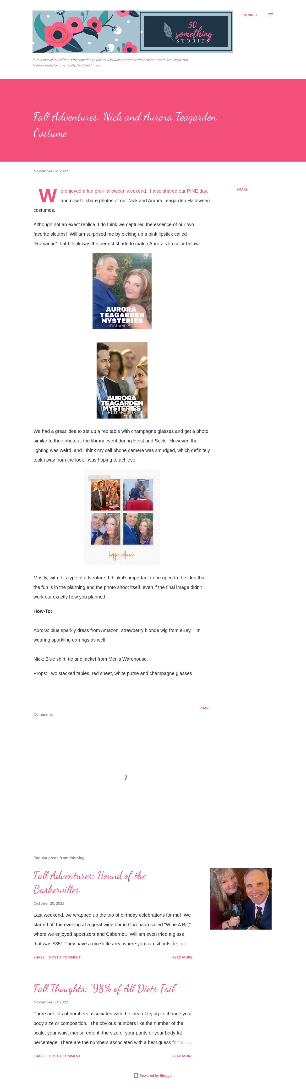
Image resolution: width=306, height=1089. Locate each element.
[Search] (250, 15)
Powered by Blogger (153, 1075)
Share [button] (242, 189)
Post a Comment (65, 957)
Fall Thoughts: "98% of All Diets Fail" (105, 988)
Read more (182, 957)
